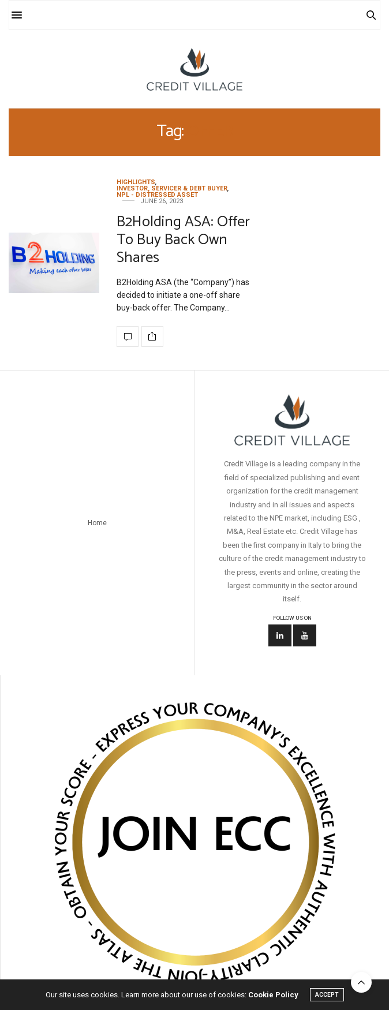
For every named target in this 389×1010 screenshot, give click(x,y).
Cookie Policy (273, 994)
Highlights (136, 182)
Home (97, 523)
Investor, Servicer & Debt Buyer (172, 188)
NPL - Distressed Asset (157, 195)
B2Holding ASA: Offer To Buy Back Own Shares (183, 240)
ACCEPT (327, 995)
